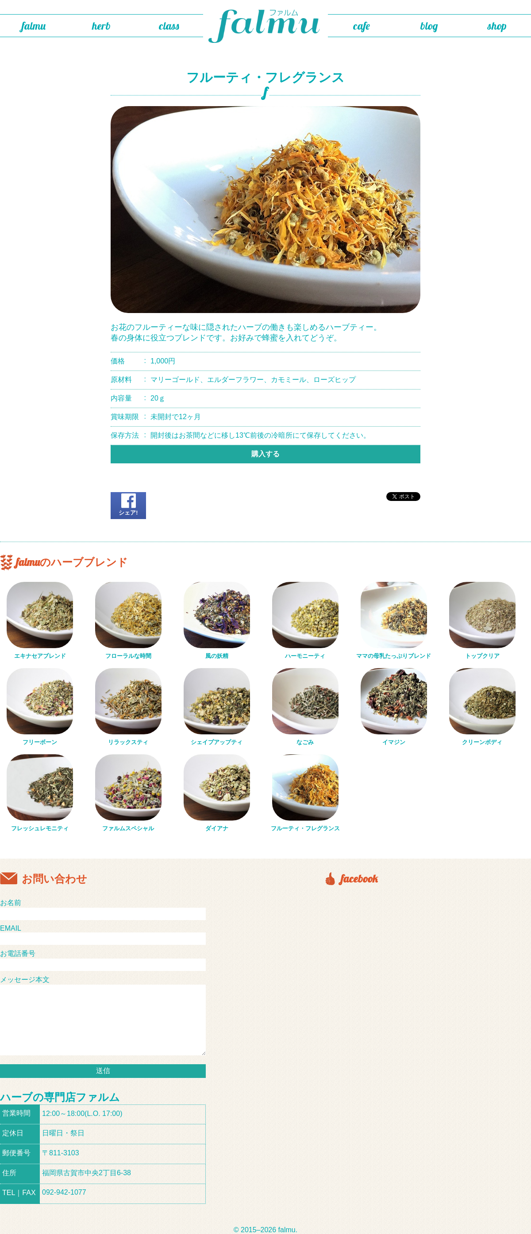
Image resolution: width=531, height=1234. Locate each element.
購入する (265, 454)
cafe (361, 25)
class (169, 25)
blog (429, 25)
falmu (34, 25)
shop (497, 25)
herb (101, 25)
